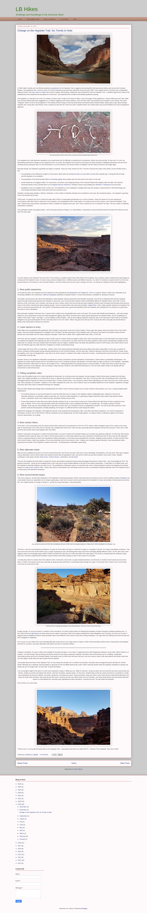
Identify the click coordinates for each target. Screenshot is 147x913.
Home (20, 19)
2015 (20, 851)
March (22, 833)
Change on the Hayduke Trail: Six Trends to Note (44, 30)
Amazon (111, 295)
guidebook (55, 88)
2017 (20, 846)
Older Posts (125, 763)
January (22, 839)
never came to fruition (38, 92)
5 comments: (44, 754)
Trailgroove (84, 293)
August (22, 819)
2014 (20, 854)
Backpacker (74, 293)
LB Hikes (27, 9)
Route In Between (49, 19)
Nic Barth (75, 457)
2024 (20, 790)
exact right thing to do (34, 633)
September (23, 816)
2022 (20, 795)
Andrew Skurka (54, 457)
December (23, 807)
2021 (20, 798)
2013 (20, 857)
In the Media (64, 19)
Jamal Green (44, 457)
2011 (20, 863)
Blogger (84, 908)
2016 (20, 848)
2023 (20, 793)
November (23, 810)
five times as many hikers (82, 174)
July (21, 822)
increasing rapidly (56, 179)
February (23, 836)
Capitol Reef (92, 305)
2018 (20, 843)
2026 (20, 784)
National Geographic (50, 295)
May (21, 827)
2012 (20, 860)
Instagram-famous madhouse (61, 185)
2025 (20, 787)
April (21, 830)
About (75, 19)
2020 (20, 801)
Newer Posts (22, 763)
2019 (20, 804)
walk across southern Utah (34, 467)
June (21, 825)
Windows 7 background (103, 185)
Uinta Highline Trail (33, 19)
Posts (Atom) (78, 769)
